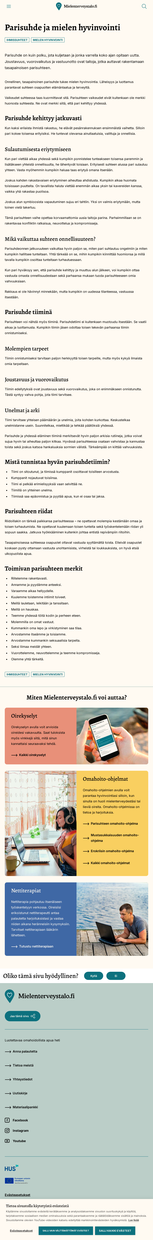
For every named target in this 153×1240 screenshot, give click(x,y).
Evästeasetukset (21, 1230)
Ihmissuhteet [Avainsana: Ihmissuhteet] (17, 40)
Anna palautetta (21, 1051)
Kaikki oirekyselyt (28, 755)
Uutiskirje (16, 1093)
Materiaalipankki (21, 1107)
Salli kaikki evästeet (115, 1230)
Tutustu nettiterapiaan (32, 946)
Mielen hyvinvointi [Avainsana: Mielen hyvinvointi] (48, 40)
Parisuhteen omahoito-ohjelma (110, 823)
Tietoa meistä (19, 1065)
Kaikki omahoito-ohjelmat (106, 863)
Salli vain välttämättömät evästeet (66, 1230)
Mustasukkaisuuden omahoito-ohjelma (111, 838)
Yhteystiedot (18, 1079)
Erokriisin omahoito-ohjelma (108, 851)
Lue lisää (133, 1220)
